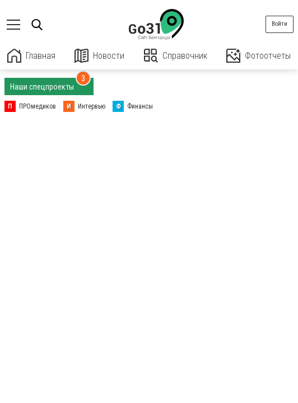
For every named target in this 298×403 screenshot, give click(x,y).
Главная (31, 56)
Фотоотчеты (258, 56)
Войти (279, 23)
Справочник (175, 56)
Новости (99, 56)
